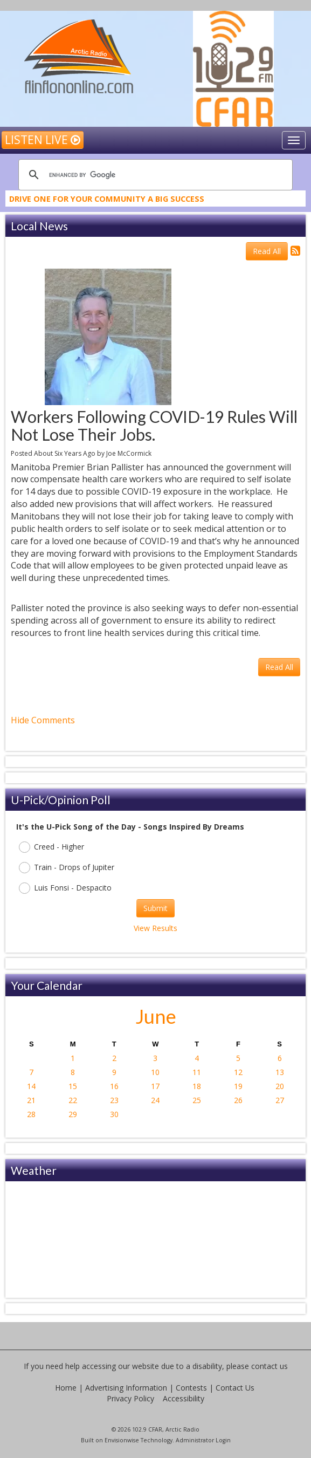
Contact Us (235, 1387)
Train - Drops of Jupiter (66, 867)
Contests (191, 1387)
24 (155, 1100)
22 (72, 1100)
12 (238, 1072)
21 (31, 1100)
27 (279, 1100)
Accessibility (183, 1398)
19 (238, 1086)
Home (66, 1387)
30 (114, 1114)
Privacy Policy (130, 1398)
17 (155, 1086)
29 (72, 1114)
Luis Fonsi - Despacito (65, 888)
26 (238, 1100)
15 (72, 1086)
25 (196, 1100)
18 (196, 1086)
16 (114, 1086)
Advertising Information (126, 1387)
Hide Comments (43, 720)
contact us (269, 1366)
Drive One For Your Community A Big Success (106, 200)
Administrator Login (203, 1440)
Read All (267, 251)
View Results (155, 928)
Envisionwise (122, 1440)
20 (279, 1086)
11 (196, 1072)
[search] (154, 174)
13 (279, 1072)
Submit (155, 908)
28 (31, 1114)
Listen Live (42, 139)
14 (31, 1086)
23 (114, 1100)
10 (155, 1072)
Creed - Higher (51, 847)
